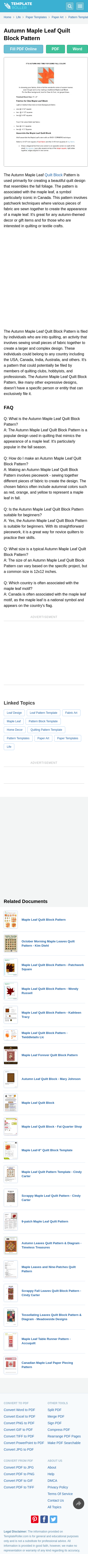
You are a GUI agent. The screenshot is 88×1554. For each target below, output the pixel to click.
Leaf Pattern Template (43, 712)
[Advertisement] (44, 279)
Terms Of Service (60, 1494)
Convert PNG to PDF (19, 1423)
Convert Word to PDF (19, 1410)
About (52, 1467)
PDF (55, 49)
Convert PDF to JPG (19, 1467)
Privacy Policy (58, 1487)
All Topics (54, 1507)
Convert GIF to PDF (18, 1430)
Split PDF (54, 1410)
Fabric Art (71, 712)
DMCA (52, 1481)
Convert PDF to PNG (19, 1474)
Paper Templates (67, 738)
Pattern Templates (18, 738)
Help (51, 1474)
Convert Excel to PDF (19, 1416)
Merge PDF (56, 1416)
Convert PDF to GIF (18, 1481)
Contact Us (56, 1500)
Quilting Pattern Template (46, 729)
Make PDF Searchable (64, 1443)
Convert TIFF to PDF (19, 1436)
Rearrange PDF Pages (64, 1436)
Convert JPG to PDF (19, 1449)
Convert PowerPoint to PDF (24, 1443)
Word (77, 49)
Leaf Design (14, 712)
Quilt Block (53, 175)
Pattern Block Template (43, 721)
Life (9, 746)
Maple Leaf (14, 721)
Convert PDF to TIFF (19, 1487)
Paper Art (43, 738)
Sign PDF (55, 1423)
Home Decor (15, 729)
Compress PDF (59, 1430)
